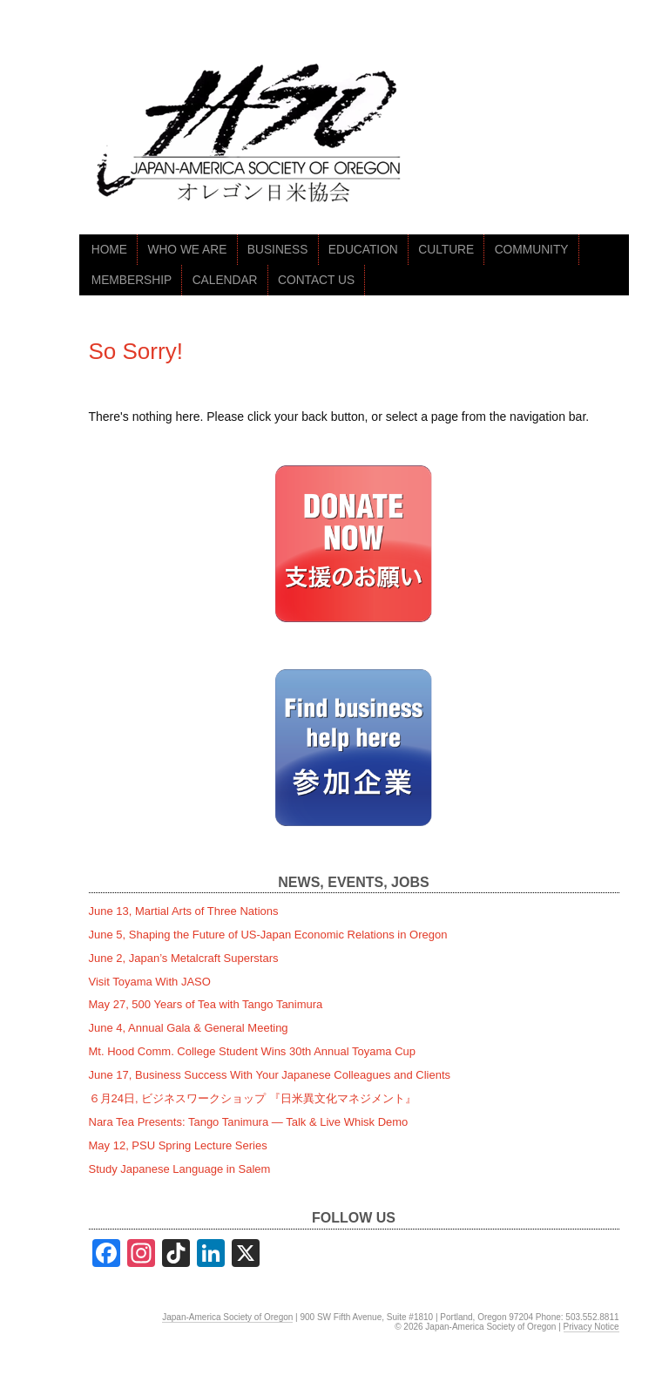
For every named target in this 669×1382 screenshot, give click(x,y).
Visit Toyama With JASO (150, 981)
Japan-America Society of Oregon (227, 1317)
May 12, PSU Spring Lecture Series (178, 1145)
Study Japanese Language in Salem (180, 1168)
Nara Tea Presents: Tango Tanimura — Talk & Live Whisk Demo (249, 1121)
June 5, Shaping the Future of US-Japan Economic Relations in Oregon (268, 934)
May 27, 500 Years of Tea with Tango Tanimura (206, 1004)
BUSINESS (277, 249)
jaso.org (253, 137)
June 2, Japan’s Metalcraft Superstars (184, 958)
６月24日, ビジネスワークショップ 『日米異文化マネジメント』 (252, 1098)
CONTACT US (316, 280)
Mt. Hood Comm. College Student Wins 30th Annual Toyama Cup (252, 1051)
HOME (109, 249)
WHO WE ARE (186, 249)
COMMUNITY (532, 249)
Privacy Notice (591, 1326)
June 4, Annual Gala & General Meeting (188, 1027)
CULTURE (446, 249)
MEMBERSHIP (131, 280)
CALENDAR (225, 280)
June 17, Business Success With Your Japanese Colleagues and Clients (270, 1074)
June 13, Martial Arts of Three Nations (184, 911)
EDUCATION (363, 249)
